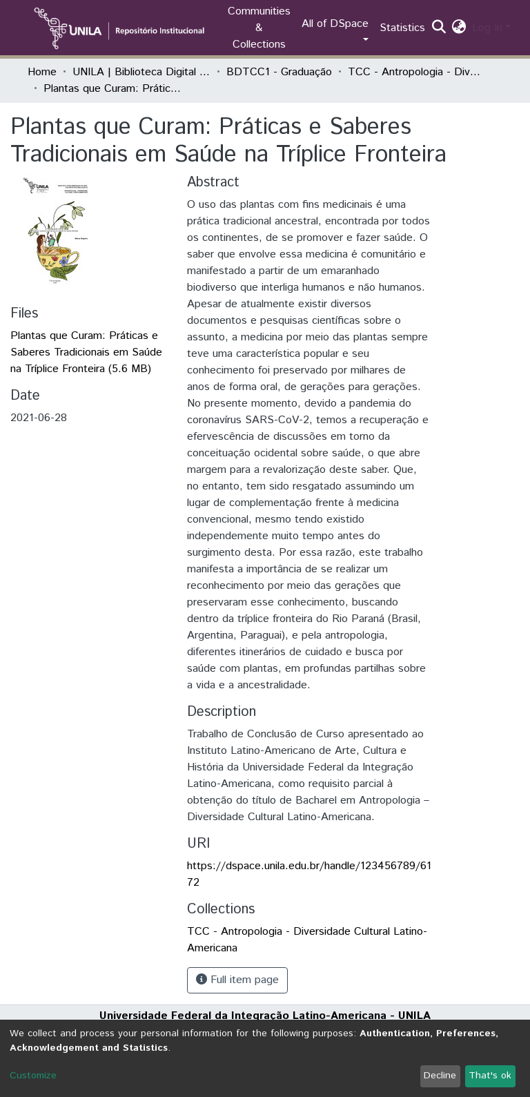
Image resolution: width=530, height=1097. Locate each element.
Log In (487, 28)
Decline (440, 1076)
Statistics (402, 28)
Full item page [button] (237, 980)
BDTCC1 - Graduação (279, 72)
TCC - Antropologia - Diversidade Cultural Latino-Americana (417, 72)
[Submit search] (439, 28)
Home (42, 72)
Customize (33, 1076)
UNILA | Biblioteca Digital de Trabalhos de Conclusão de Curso (141, 72)
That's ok (490, 1076)
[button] (459, 28)
